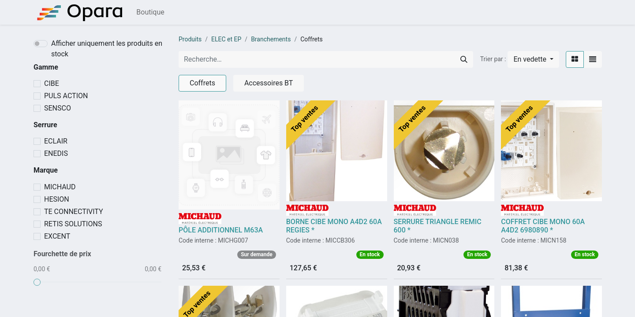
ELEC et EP (226, 39)
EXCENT (57, 236)
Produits (190, 39)
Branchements (271, 39)
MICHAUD (59, 187)
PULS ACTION (66, 96)
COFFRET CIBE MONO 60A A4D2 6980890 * (543, 225)
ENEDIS (56, 153)
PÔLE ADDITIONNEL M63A (221, 230)
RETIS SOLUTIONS (73, 224)
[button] (533, 59)
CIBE (51, 83)
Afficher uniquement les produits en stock (106, 48)
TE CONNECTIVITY (73, 211)
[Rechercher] (464, 59)
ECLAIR (55, 141)
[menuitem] (150, 12)
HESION (56, 199)
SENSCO (57, 108)
